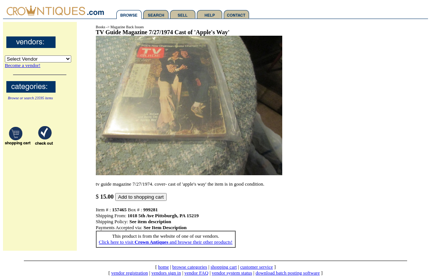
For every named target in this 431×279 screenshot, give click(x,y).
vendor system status (232, 273)
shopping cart (224, 267)
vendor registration (129, 273)
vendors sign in (166, 273)
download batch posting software (287, 273)
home (163, 267)
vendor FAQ (196, 273)
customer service (256, 267)
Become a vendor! (22, 65)
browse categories (189, 267)
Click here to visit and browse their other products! (166, 242)
